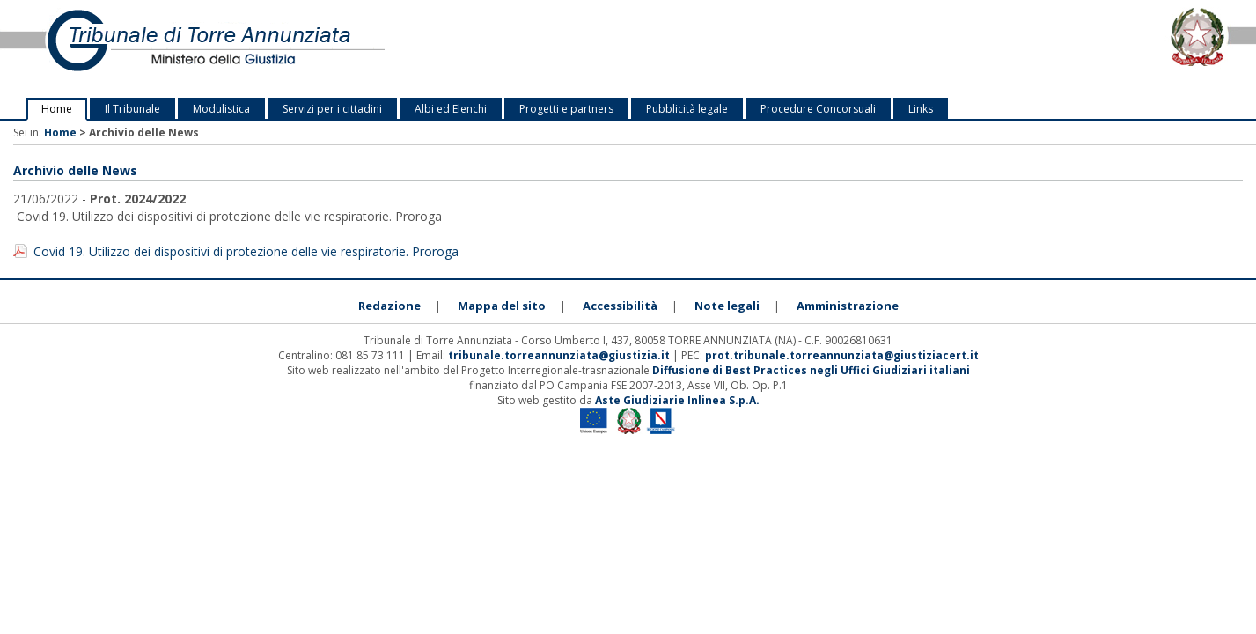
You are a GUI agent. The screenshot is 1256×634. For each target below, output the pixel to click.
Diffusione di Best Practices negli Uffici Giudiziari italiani (811, 370)
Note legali (727, 305)
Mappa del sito (502, 305)
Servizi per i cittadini (332, 108)
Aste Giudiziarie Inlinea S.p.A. (677, 400)
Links (920, 108)
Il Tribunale (132, 108)
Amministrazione (848, 305)
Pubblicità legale (687, 108)
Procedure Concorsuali (818, 108)
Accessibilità (620, 305)
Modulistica (221, 108)
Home (56, 108)
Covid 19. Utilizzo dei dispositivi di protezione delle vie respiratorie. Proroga (246, 251)
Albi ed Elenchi (451, 108)
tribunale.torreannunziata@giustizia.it (560, 355)
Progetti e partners (566, 108)
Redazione (389, 305)
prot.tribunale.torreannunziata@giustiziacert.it (842, 355)
